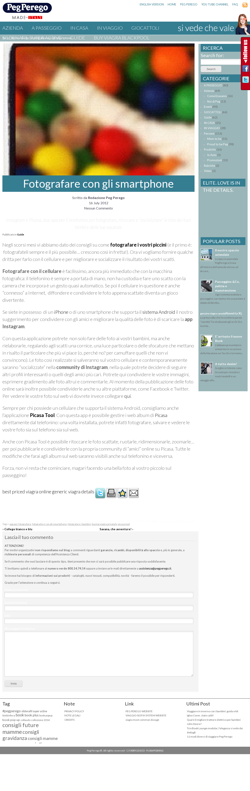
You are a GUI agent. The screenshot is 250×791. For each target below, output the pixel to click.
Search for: (212, 55)
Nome (16, 590)
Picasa (161, 415)
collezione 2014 (40, 720)
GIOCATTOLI (145, 28)
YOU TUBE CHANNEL (214, 4)
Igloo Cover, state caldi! (200, 715)
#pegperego (11, 711)
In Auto (212, 155)
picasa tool (124, 524)
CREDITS (69, 719)
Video (208, 171)
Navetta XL (234, 313)
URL (7, 616)
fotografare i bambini (79, 524)
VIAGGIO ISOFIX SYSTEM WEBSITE (146, 715)
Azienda (12, 28)
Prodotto (210, 149)
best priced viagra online (26, 491)
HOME (172, 4)
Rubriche (209, 165)
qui (127, 396)
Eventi (208, 106)
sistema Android (158, 312)
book (20, 715)
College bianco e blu (18, 529)
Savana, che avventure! (115, 529)
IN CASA (79, 28)
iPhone (61, 312)
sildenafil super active (32, 38)
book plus (32, 715)
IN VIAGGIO (110, 28)
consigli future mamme (20, 728)
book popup (45, 715)
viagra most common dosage (142, 719)
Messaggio (20, 628)
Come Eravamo (217, 96)
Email (16, 602)
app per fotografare (20, 524)
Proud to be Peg (217, 144)
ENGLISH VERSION (152, 4)
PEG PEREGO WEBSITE (139, 711)
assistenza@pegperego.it (155, 568)
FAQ (235, 4)
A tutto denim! (226, 364)
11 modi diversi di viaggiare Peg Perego (209, 736)
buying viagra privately (104, 524)
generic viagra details (73, 491)
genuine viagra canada (213, 313)
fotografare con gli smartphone (49, 524)
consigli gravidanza (20, 735)
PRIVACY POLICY (74, 711)
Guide (77, 38)
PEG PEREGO (188, 4)
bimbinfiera (8, 715)
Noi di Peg (213, 101)
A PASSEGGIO (47, 28)
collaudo (26, 720)
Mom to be (214, 139)
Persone (209, 133)
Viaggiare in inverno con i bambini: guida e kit (212, 711)
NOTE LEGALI (72, 715)
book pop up (11, 720)
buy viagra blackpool (122, 38)
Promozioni (214, 160)
